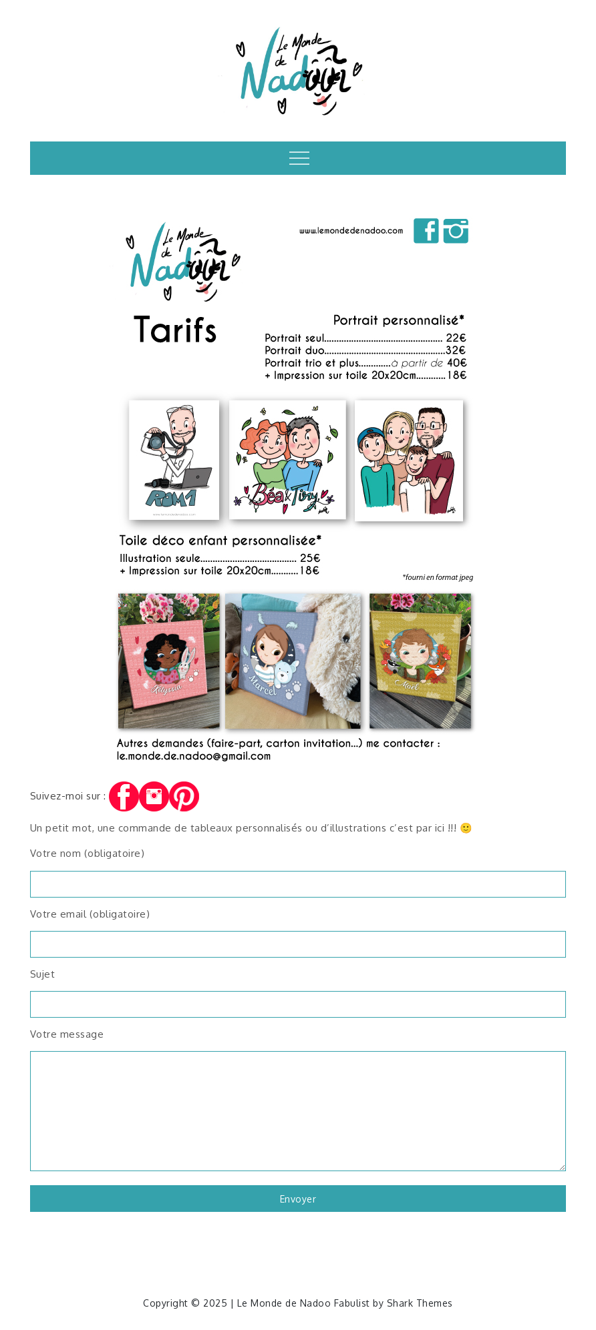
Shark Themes (420, 1303)
